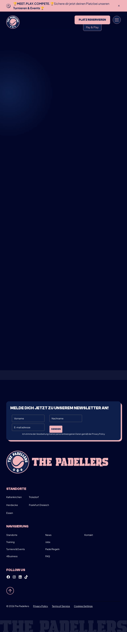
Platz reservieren (92, 19)
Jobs (47, 541)
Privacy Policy (40, 606)
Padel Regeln (52, 549)
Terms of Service (61, 606)
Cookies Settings (83, 606)
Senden (56, 429)
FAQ (47, 556)
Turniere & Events (15, 549)
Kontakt (88, 534)
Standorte (11, 534)
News (48, 534)
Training (10, 541)
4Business (12, 556)
